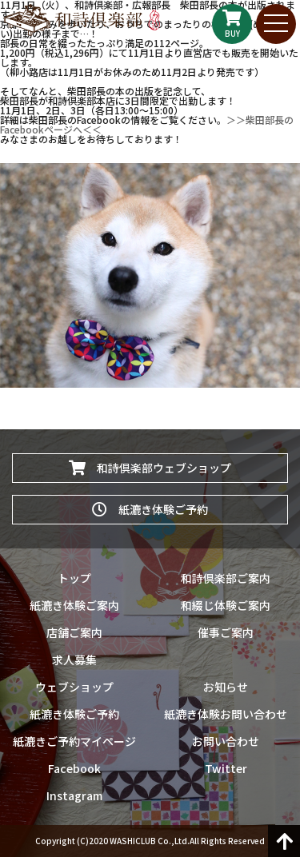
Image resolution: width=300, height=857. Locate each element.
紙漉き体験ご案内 (74, 605)
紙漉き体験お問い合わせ (225, 714)
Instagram (74, 795)
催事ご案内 (226, 632)
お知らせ (225, 687)
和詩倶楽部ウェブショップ (150, 468)
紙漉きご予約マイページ (74, 741)
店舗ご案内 (74, 632)
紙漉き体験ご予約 (150, 509)
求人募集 (74, 660)
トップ (74, 578)
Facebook (74, 768)
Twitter (226, 768)
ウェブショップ (74, 687)
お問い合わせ (225, 741)
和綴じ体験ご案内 (225, 605)
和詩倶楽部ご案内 (225, 578)
